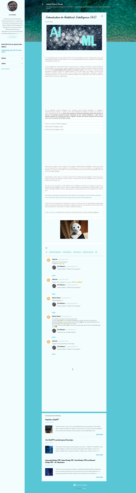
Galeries (84, 488)
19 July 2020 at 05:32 (63, 341)
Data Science (77, 252)
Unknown (54, 259)
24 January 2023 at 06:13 (72, 266)
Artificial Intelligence (55, 252)
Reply (54, 275)
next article (51, 212)
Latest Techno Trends (54, 4)
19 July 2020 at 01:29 (66, 316)
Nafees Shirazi (56, 298)
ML (96, 252)
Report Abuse (5, 69)
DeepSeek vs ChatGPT (51, 420)
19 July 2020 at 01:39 (71, 329)
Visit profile (12, 37)
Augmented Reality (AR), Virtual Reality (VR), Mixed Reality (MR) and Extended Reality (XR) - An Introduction (70, 461)
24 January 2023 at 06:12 (72, 346)
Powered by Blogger (80, 485)
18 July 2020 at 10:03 (63, 259)
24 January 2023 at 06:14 (72, 303)
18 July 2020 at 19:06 (63, 279)
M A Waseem (61, 266)
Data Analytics (67, 252)
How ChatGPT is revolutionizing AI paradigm (59, 440)
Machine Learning (88, 252)
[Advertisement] (113, 38)
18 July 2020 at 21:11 (66, 298)
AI (46, 252)
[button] (102, 16)
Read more (99, 434)
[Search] (118, 4)
